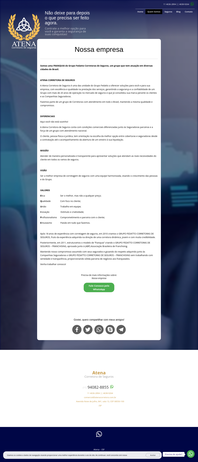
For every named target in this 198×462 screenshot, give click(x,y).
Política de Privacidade (136, 455)
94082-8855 (98, 387)
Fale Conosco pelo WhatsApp (99, 287)
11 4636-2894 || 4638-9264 (176, 4)
